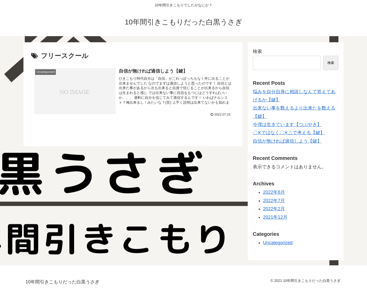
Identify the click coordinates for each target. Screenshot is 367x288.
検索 (257, 51)
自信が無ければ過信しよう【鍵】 (287, 141)
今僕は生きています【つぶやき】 (287, 124)
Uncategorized (278, 242)
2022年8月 (274, 192)
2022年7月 (274, 200)
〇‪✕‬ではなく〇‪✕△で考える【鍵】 (289, 132)
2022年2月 (274, 208)
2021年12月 (275, 217)
